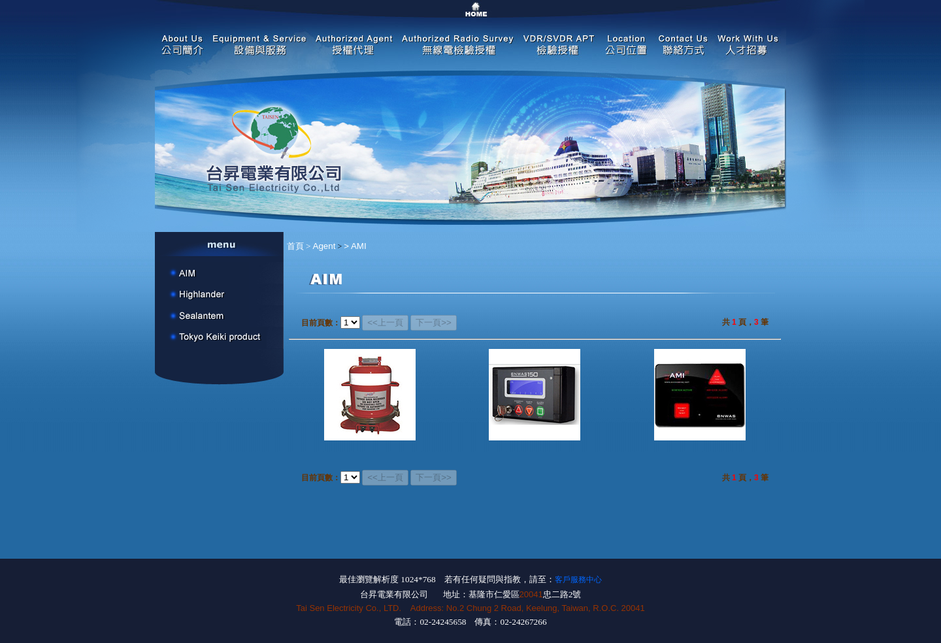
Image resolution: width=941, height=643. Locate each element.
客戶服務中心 (578, 579)
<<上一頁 (385, 322)
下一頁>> (434, 322)
